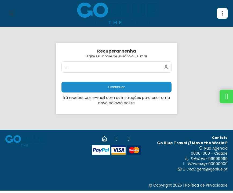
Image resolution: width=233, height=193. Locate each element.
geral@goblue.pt (212, 169)
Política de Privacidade (206, 185)
